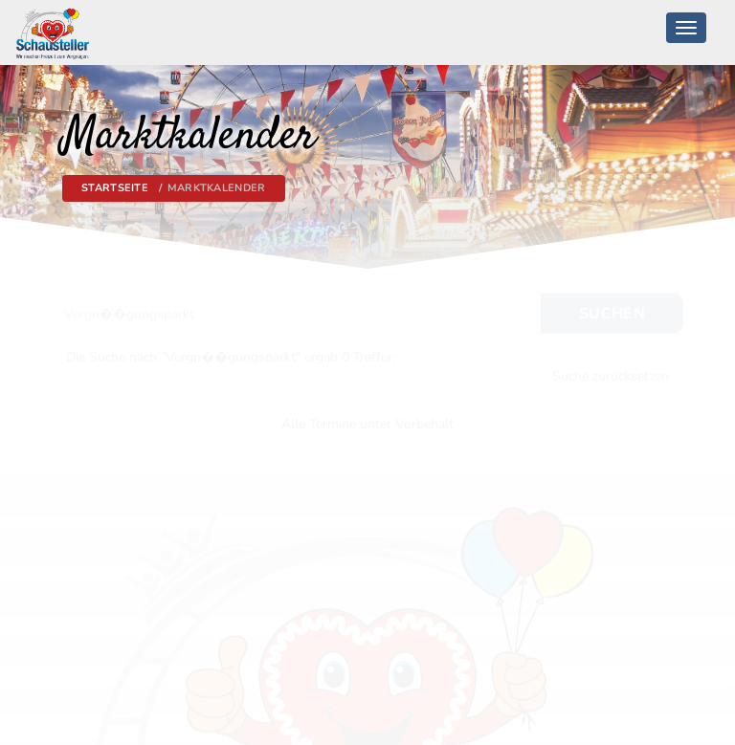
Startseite (114, 188)
